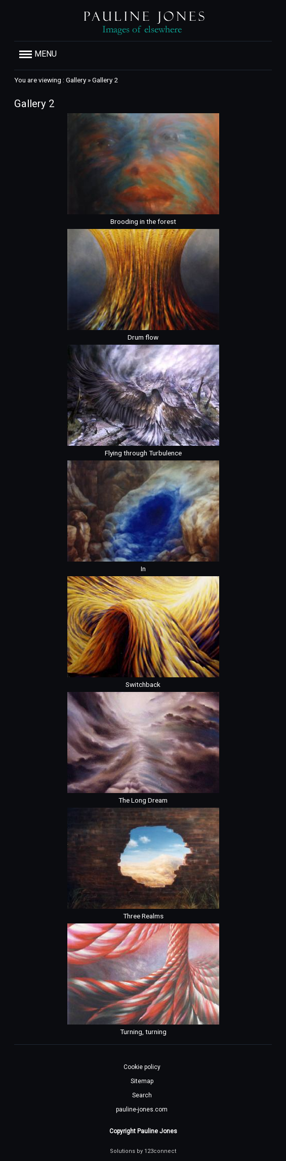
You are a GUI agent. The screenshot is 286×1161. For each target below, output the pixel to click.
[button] (143, 54)
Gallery (76, 80)
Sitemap (142, 1081)
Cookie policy (142, 1067)
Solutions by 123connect (143, 1151)
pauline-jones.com (142, 1109)
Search (142, 1095)
